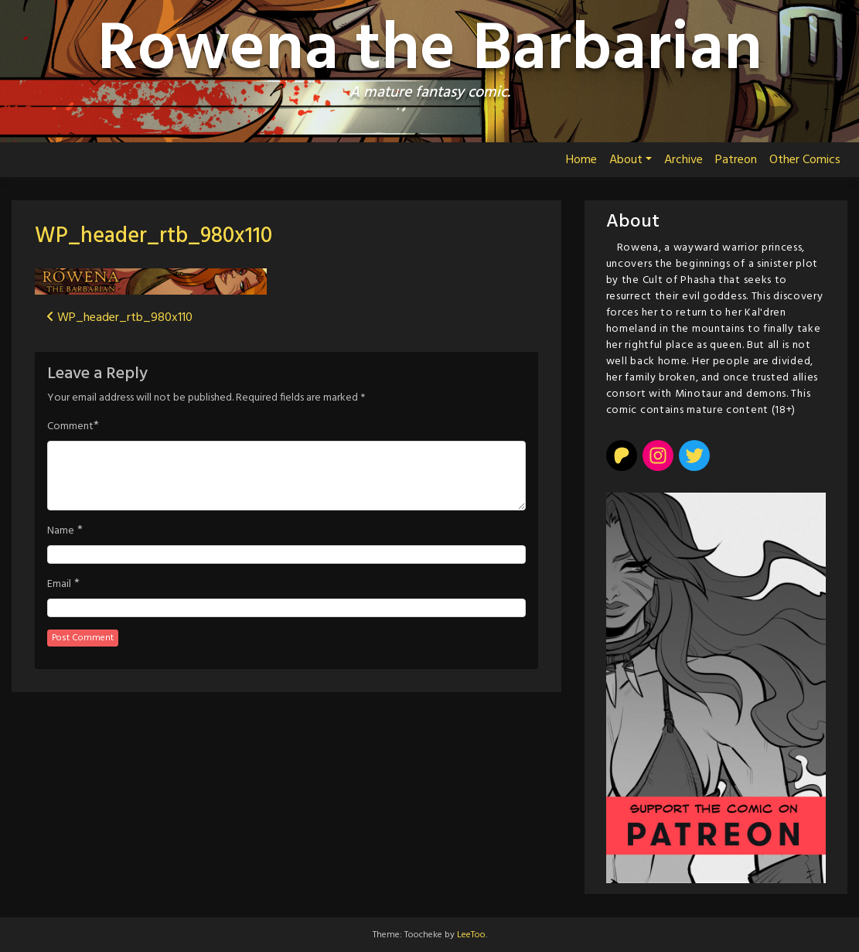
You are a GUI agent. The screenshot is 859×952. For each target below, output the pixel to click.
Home (581, 160)
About (626, 160)
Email (59, 584)
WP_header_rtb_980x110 (153, 236)
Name (60, 531)
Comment (70, 427)
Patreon (736, 160)
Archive (683, 160)
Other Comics (804, 160)
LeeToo (471, 935)
